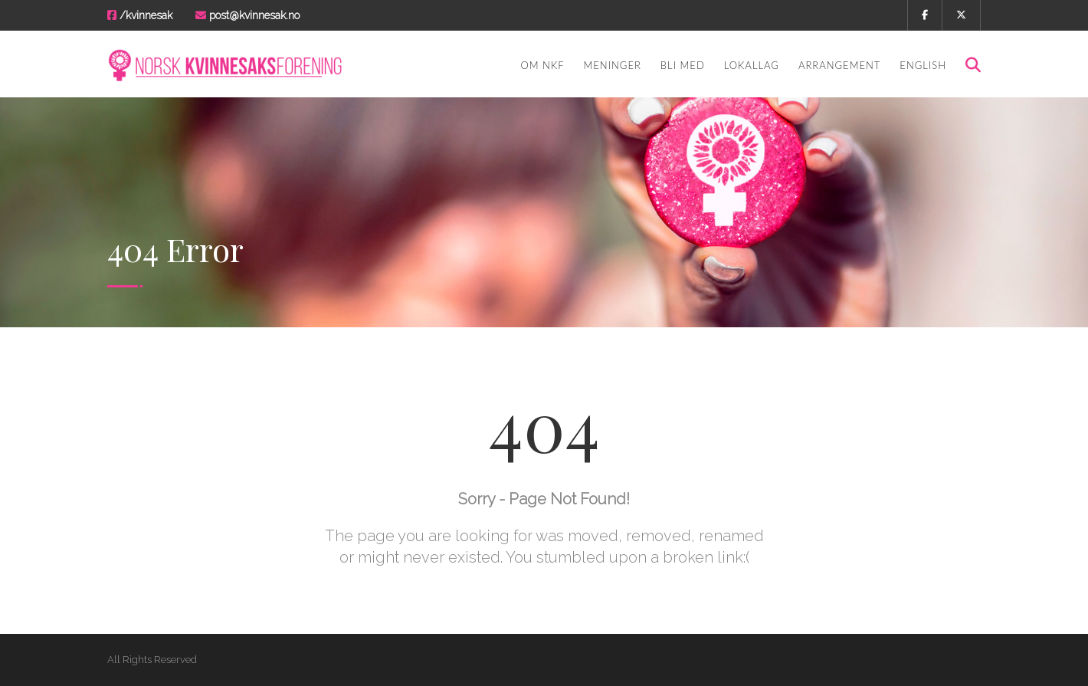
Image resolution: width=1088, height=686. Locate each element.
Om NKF (542, 65)
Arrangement (839, 65)
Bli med (682, 65)
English (923, 65)
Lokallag (751, 65)
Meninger (612, 65)
